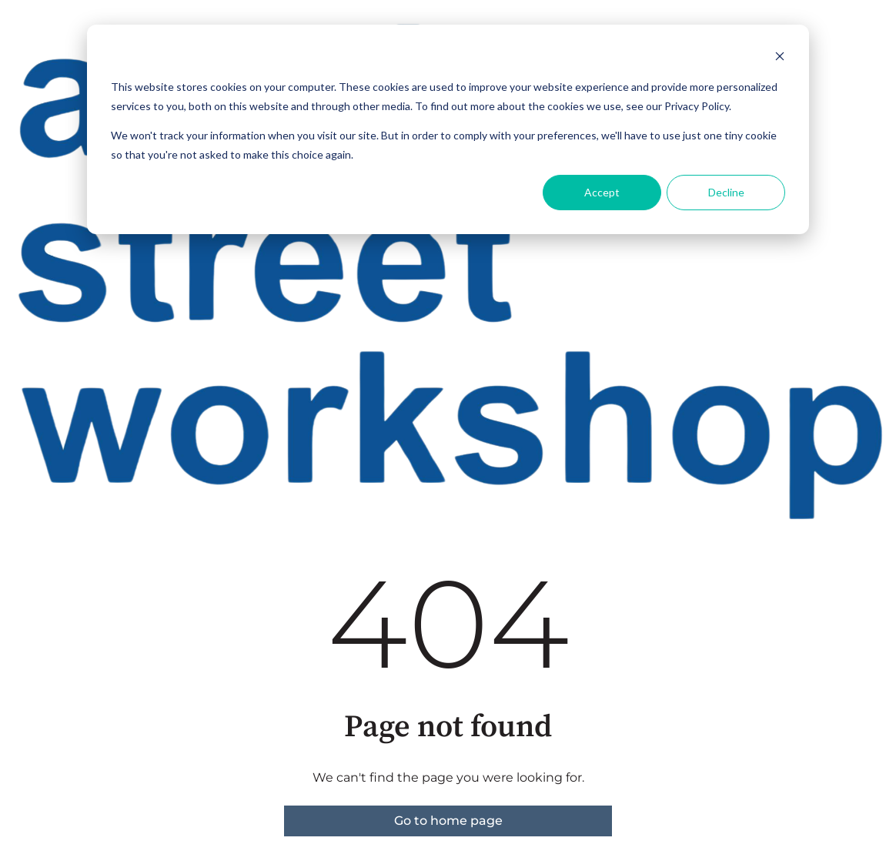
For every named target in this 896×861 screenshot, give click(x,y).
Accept (602, 192)
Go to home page (448, 820)
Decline (726, 192)
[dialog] (448, 129)
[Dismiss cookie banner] (779, 58)
